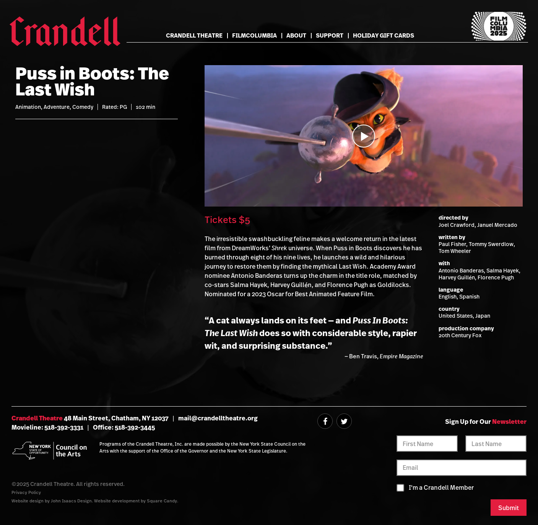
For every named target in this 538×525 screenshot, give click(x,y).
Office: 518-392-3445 (124, 427)
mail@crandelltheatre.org (218, 418)
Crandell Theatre (194, 35)
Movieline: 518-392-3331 (47, 427)
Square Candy (162, 501)
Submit (508, 508)
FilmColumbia (254, 35)
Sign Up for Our (486, 421)
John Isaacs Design (71, 501)
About (296, 35)
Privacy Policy (26, 492)
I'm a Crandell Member (441, 488)
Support (329, 35)
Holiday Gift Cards (383, 35)
